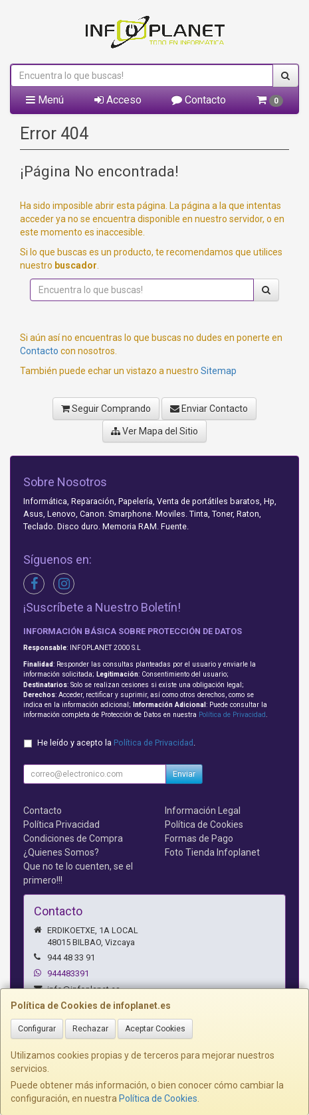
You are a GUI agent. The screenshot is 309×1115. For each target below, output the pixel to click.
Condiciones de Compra (73, 838)
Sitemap (219, 370)
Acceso (118, 100)
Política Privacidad (61, 824)
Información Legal (203, 810)
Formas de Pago (199, 838)
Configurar (37, 1028)
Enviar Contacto (209, 408)
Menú (45, 100)
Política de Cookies (158, 1098)
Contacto (198, 100)
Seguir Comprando (106, 408)
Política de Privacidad (232, 714)
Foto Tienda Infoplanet (212, 852)
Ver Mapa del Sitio (154, 431)
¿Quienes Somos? (61, 852)
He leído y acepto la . (116, 743)
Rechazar (90, 1028)
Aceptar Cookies (155, 1028)
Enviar (184, 774)
